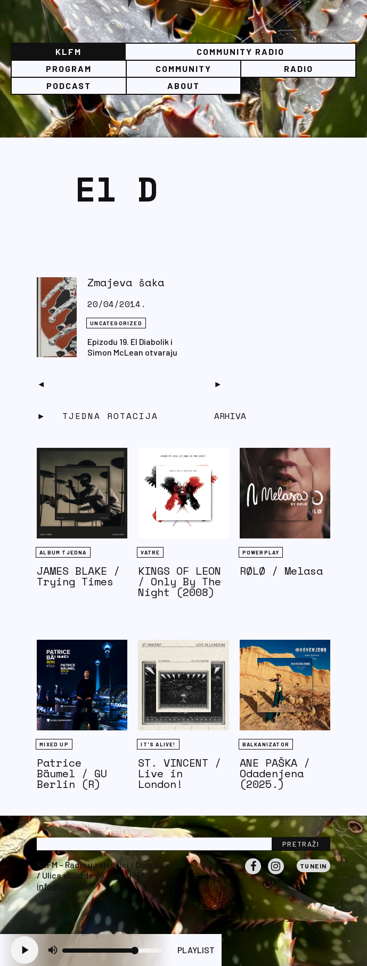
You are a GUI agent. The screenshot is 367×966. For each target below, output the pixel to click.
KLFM (68, 51)
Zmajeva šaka (125, 282)
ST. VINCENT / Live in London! (179, 773)
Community (183, 68)
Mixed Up (54, 744)
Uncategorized (116, 323)
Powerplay (261, 552)
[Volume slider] (111, 950)
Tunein (313, 866)
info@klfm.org (64, 886)
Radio (298, 68)
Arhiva (230, 415)
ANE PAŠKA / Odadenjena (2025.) (275, 773)
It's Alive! (158, 744)
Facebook (253, 873)
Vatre (150, 552)
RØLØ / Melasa (281, 570)
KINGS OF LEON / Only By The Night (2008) (179, 581)
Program (69, 68)
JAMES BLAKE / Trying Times (78, 576)
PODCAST (68, 85)
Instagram (276, 873)
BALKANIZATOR (265, 744)
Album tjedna (62, 552)
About (183, 85)
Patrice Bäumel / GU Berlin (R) (72, 773)
